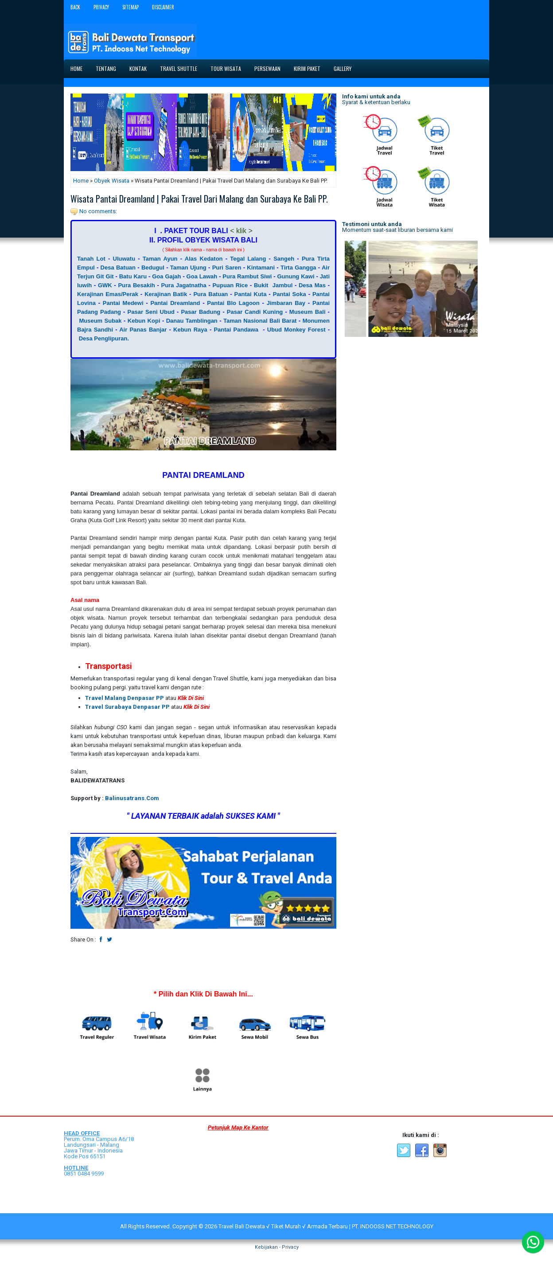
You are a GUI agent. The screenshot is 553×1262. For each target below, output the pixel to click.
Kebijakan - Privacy (277, 1247)
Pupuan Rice (230, 285)
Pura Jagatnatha (183, 285)
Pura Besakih (136, 285)
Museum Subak (100, 320)
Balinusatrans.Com (132, 798)
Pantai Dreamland (175, 303)
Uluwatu (124, 258)
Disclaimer (163, 7)
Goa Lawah (202, 276)
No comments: (98, 211)
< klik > (241, 230)
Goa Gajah (166, 276)
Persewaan (267, 68)
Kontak (138, 68)
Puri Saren (226, 267)
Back (75, 7)
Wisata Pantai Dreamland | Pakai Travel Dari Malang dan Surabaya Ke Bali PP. (199, 198)
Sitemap (130, 7)
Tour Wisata (225, 68)
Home (76, 68)
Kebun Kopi (144, 320)
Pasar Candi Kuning (255, 312)
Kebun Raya (190, 329)
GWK (105, 285)
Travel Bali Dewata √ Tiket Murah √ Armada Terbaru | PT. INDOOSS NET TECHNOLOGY (325, 1226)
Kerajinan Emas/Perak (107, 294)
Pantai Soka (289, 294)
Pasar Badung (200, 312)
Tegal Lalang (248, 258)
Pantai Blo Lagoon (233, 303)
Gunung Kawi (295, 276)
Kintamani (261, 267)
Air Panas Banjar (143, 329)
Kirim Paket (307, 68)
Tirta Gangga (298, 267)
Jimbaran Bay (286, 303)
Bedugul (152, 267)
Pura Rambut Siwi (247, 276)
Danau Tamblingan (192, 320)
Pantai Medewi (123, 303)
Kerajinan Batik (165, 294)
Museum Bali (307, 312)
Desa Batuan (118, 267)
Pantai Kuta (250, 294)
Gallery (342, 68)
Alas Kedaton (204, 258)
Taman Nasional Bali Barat (259, 320)
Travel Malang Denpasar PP (124, 698)
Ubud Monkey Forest (296, 329)
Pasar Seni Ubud (151, 312)
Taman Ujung (188, 267)
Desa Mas (312, 285)
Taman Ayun (160, 258)
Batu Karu (133, 276)
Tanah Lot (91, 258)
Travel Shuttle (178, 68)
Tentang (106, 68)
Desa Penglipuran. (104, 338)
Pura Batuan (210, 294)
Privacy (101, 7)
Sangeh (283, 258)
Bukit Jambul (273, 285)
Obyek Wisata (111, 180)
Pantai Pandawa (236, 329)
